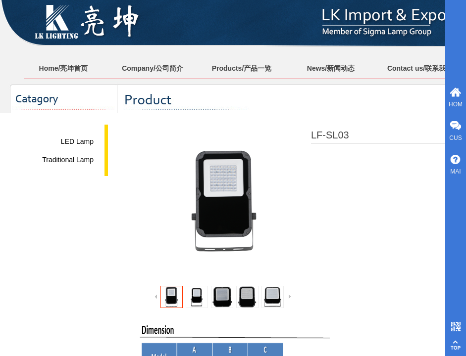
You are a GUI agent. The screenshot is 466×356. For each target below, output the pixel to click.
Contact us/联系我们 (420, 68)
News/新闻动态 (331, 68)
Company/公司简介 (152, 68)
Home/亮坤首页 (63, 68)
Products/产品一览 (242, 68)
